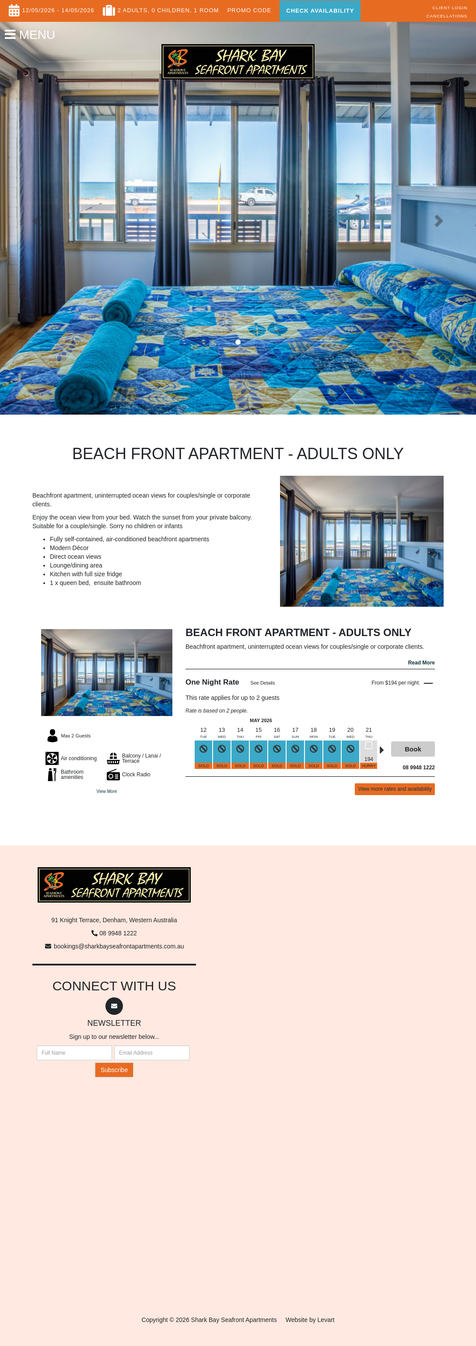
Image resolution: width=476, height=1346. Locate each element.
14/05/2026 (77, 8)
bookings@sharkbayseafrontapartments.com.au (119, 946)
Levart (326, 1319)
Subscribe (114, 1069)
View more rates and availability (395, 789)
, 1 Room (204, 8)
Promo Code (249, 8)
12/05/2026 (38, 8)
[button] (35, 218)
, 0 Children (168, 8)
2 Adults (133, 8)
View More (106, 791)
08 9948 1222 (118, 933)
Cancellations (446, 16)
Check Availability (320, 10)
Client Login (450, 7)
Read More (421, 663)
